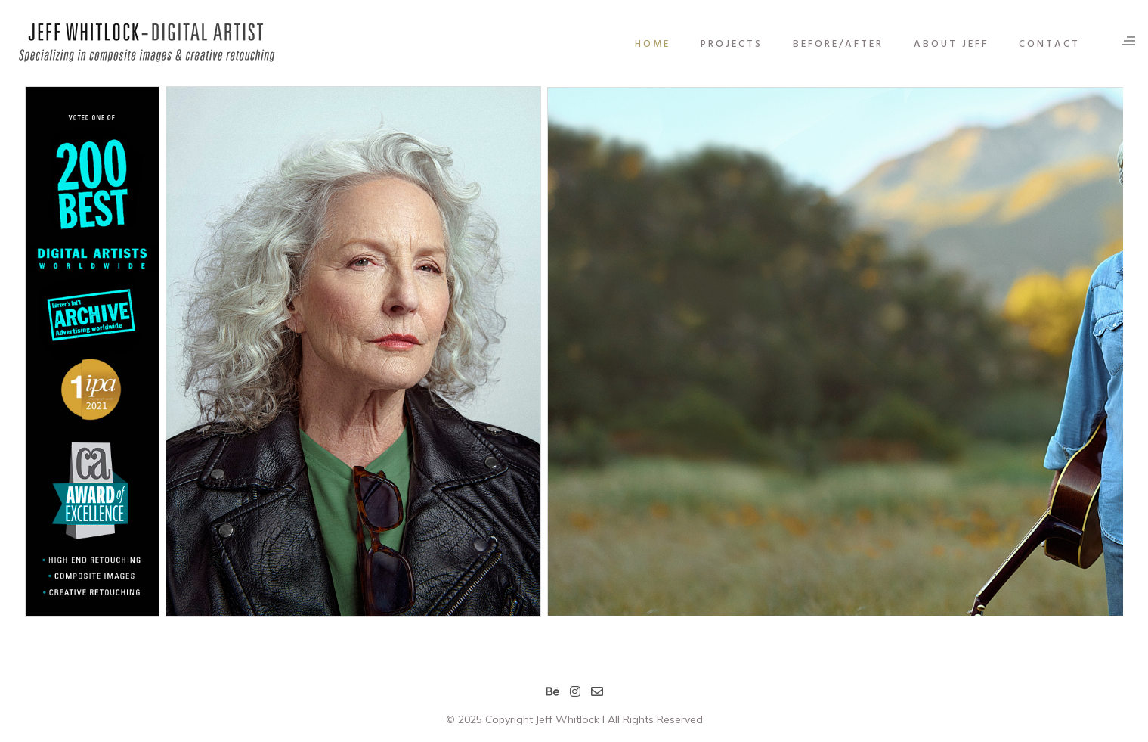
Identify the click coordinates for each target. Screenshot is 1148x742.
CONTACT (1039, 44)
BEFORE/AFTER (828, 44)
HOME (643, 44)
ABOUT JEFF (941, 44)
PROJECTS (722, 44)
